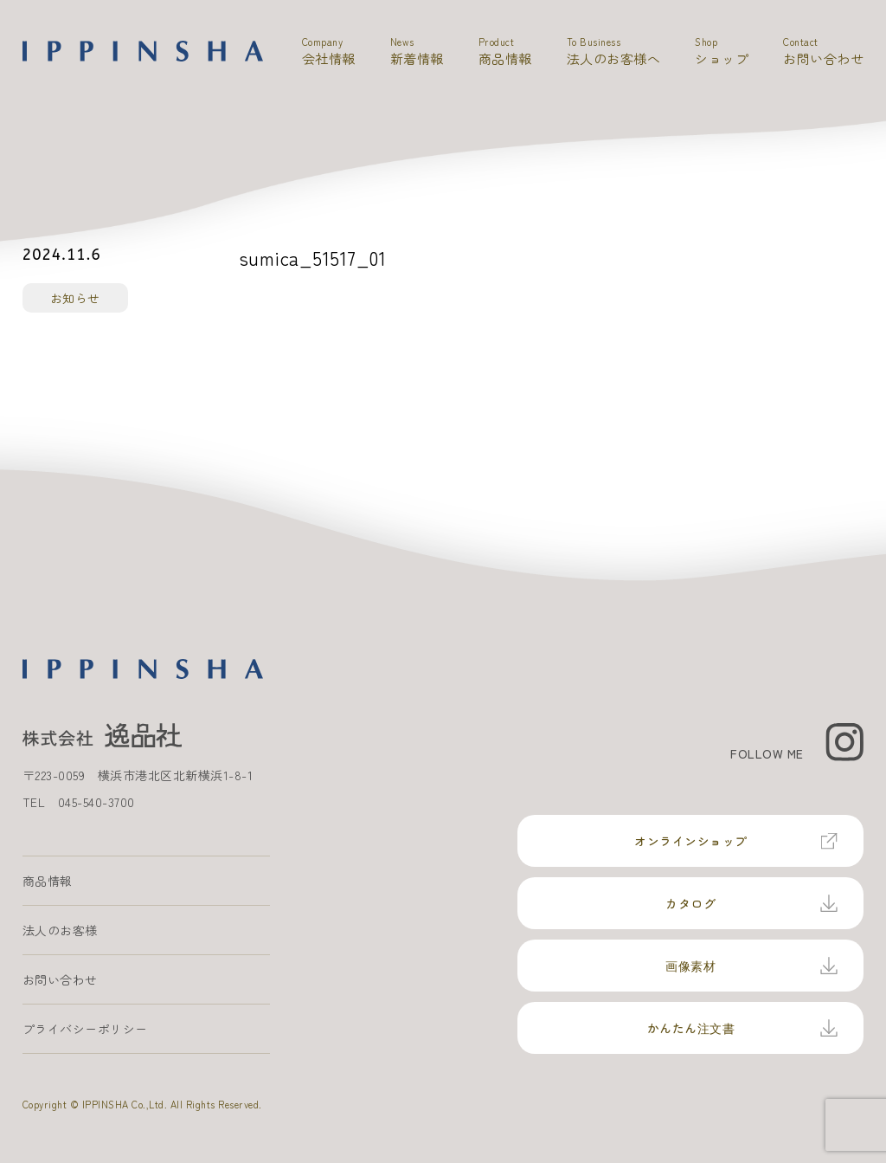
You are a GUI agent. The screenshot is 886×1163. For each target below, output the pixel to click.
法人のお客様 (60, 930)
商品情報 (47, 880)
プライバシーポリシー (85, 1028)
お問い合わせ (60, 979)
